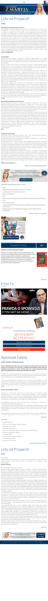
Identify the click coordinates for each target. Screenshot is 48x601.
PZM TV (7, 284)
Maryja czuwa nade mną (9, 428)
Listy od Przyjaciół (8, 194)
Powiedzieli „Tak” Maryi (9, 426)
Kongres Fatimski (7, 422)
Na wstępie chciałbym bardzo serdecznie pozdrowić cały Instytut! (24, 198)
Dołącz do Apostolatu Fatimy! (11, 432)
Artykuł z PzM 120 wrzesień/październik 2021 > (36, 165)
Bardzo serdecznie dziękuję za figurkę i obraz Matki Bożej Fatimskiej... (21, 209)
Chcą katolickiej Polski (8, 438)
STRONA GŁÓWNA (42, 542)
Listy (4, 187)
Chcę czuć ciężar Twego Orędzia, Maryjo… (14, 424)
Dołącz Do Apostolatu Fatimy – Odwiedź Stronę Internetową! (20, 430)
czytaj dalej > (44, 279)
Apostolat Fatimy (14, 357)
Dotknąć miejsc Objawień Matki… (12, 436)
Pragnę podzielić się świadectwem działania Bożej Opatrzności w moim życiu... (24, 206)
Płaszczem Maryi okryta (9, 440)
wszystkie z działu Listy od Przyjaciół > (38, 213)
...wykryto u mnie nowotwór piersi (13, 192)
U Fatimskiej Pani (7, 434)
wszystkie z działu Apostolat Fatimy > (38, 443)
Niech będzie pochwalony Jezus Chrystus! (16, 189)
